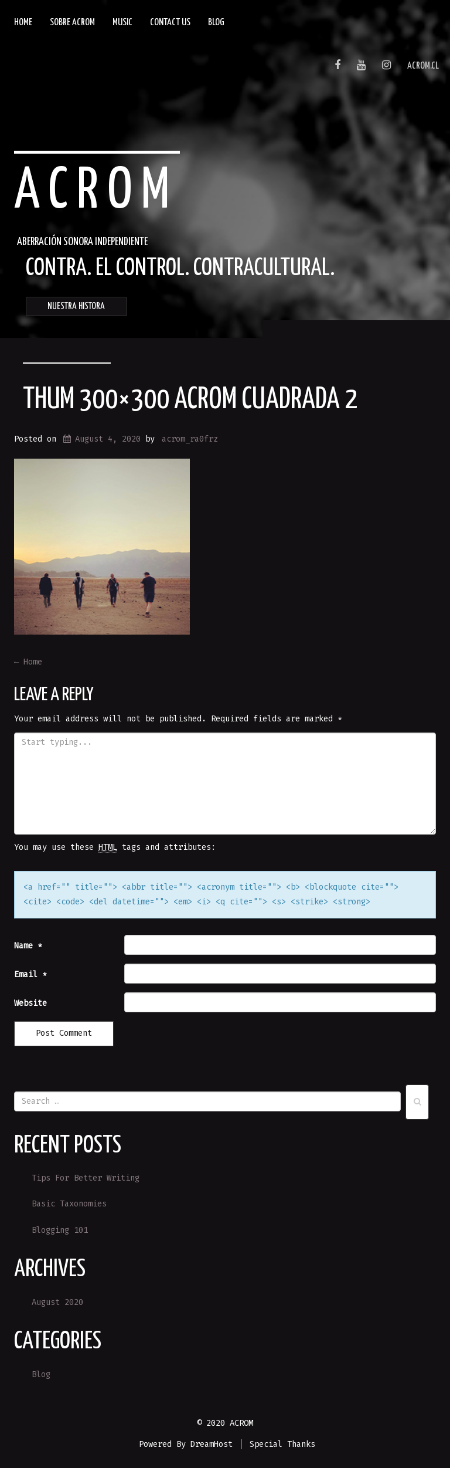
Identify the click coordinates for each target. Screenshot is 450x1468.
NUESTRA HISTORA (76, 306)
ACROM (96, 191)
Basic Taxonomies (69, 1204)
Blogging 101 (60, 1230)
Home (23, 23)
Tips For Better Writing (85, 1178)
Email (30, 974)
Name (28, 946)
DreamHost (211, 1444)
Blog (216, 23)
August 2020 (57, 1302)
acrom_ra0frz (190, 439)
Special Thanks (282, 1444)
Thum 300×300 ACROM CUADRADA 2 (190, 400)
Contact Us (170, 23)
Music (122, 23)
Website (30, 1003)
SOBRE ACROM (72, 23)
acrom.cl (423, 66)
